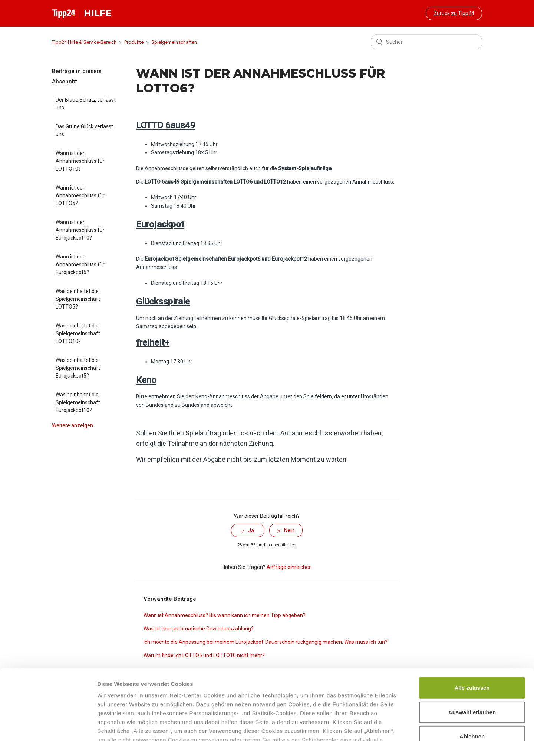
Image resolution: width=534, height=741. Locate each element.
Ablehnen (472, 676)
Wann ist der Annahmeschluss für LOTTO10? (80, 161)
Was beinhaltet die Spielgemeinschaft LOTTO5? (78, 299)
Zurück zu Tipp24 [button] (454, 13)
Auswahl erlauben (472, 652)
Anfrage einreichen (289, 567)
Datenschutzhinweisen (129, 697)
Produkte (134, 42)
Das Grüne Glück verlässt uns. (84, 130)
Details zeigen (394, 726)
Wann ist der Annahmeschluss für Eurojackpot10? (80, 230)
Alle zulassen (472, 628)
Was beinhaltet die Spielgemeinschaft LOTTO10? (78, 333)
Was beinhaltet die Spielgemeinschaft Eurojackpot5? (78, 368)
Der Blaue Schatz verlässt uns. (86, 104)
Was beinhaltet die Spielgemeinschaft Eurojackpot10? (78, 402)
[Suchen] (426, 41)
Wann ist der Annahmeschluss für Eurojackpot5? (80, 264)
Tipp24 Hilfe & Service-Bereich (84, 42)
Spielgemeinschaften (174, 42)
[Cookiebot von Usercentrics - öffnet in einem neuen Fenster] (48, 726)
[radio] (247, 530)
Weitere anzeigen (72, 425)
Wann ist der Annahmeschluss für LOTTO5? (80, 195)
